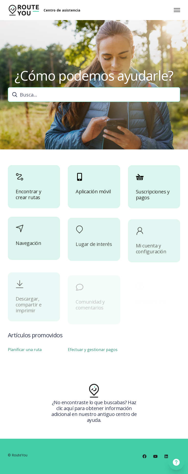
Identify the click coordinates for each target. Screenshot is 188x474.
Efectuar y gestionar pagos (93, 350)
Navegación (28, 249)
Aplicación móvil (93, 194)
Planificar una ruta (25, 350)
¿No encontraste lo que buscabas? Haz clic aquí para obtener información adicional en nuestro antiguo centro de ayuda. (94, 412)
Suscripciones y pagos (153, 199)
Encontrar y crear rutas (28, 196)
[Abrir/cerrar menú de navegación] (177, 10)
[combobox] (94, 94)
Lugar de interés (94, 253)
